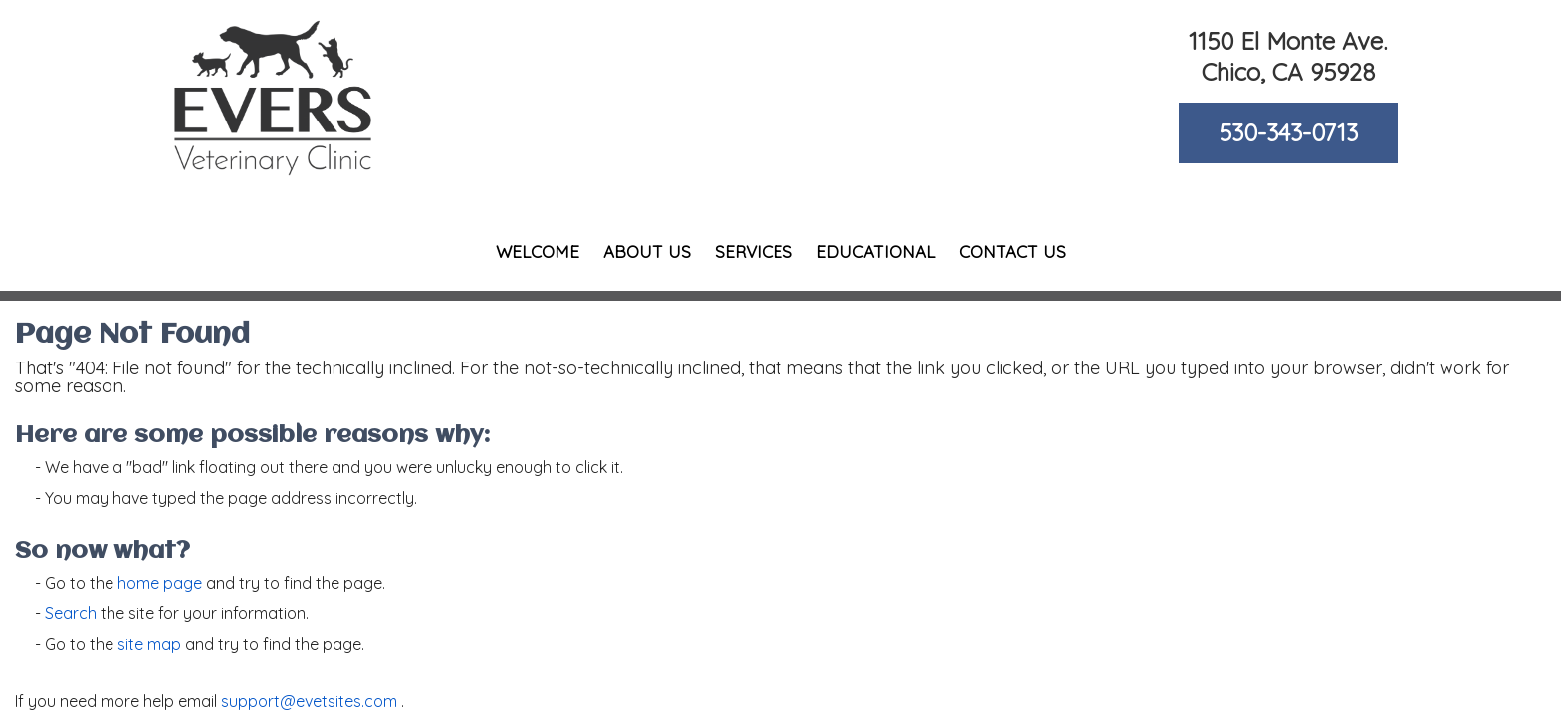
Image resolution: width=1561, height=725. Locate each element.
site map (149, 644)
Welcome (537, 251)
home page (159, 583)
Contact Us (1012, 251)
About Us (647, 251)
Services (753, 251)
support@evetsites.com (309, 701)
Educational (875, 251)
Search (71, 613)
